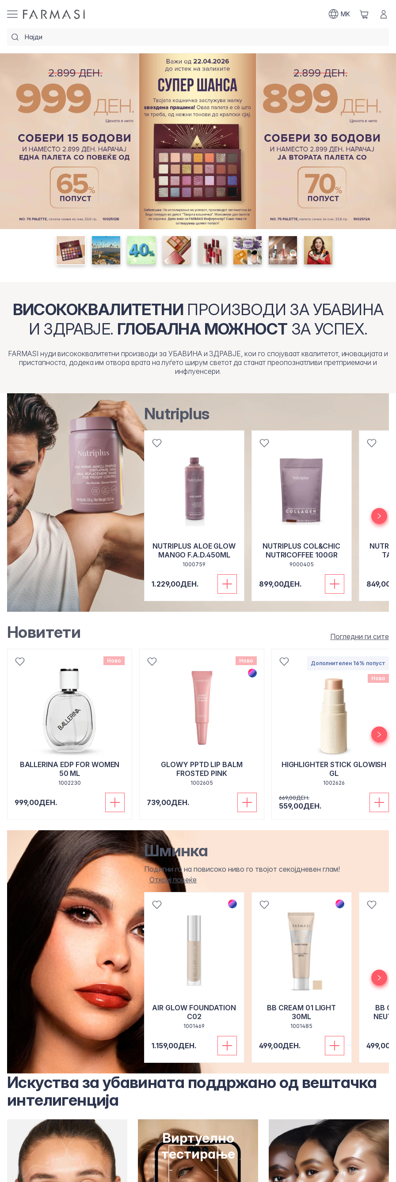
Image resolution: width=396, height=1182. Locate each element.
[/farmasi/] (54, 14)
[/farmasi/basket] (364, 14)
